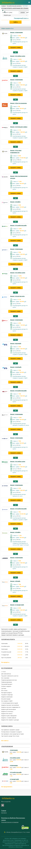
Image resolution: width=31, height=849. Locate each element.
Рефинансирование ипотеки (9, 680)
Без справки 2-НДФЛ (6, 701)
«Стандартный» (14, 779)
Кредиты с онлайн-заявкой (8, 717)
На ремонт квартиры (7, 694)
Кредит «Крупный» (15, 343)
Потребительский (6, 652)
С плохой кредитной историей (9, 703)
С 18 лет (3, 671)
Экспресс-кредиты (6, 686)
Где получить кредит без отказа (10, 736)
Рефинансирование (6, 682)
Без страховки (5, 678)
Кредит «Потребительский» (18, 225)
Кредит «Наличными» (16, 32)
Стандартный (5, 654)
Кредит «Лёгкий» (15, 581)
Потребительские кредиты (14, 6)
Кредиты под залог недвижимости (10, 707)
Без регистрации (5, 699)
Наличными (4, 643)
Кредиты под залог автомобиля (10, 705)
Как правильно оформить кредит (10, 729)
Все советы (5, 740)
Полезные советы (6, 726)
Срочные (3, 688)
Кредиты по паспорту (7, 711)
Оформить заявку (15, 47)
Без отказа (4, 690)
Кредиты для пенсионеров (8, 709)
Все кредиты (5, 662)
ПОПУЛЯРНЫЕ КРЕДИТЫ (8, 639)
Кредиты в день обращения (8, 715)
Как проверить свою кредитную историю (12, 734)
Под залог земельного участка (9, 676)
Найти (15, 22)
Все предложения (6, 668)
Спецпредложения (7, 746)
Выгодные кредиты (6, 692)
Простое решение (6, 657)
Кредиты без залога (6, 713)
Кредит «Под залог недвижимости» (15, 151)
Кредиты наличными (6, 697)
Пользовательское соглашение (9, 822)
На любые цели (5, 646)
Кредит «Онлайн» (15, 202)
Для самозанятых (6, 674)
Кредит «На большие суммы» (18, 127)
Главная (3, 6)
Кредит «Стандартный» (17, 605)
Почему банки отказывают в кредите (11, 732)
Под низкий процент (6, 684)
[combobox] (15, 15)
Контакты (4, 812)
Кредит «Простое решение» (18, 103)
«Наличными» (14, 750)
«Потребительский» (16, 772)
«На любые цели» (15, 758)
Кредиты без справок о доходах (10, 720)
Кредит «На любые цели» (17, 56)
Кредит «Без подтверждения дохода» (18, 177)
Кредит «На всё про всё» (17, 296)
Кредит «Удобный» (15, 367)
